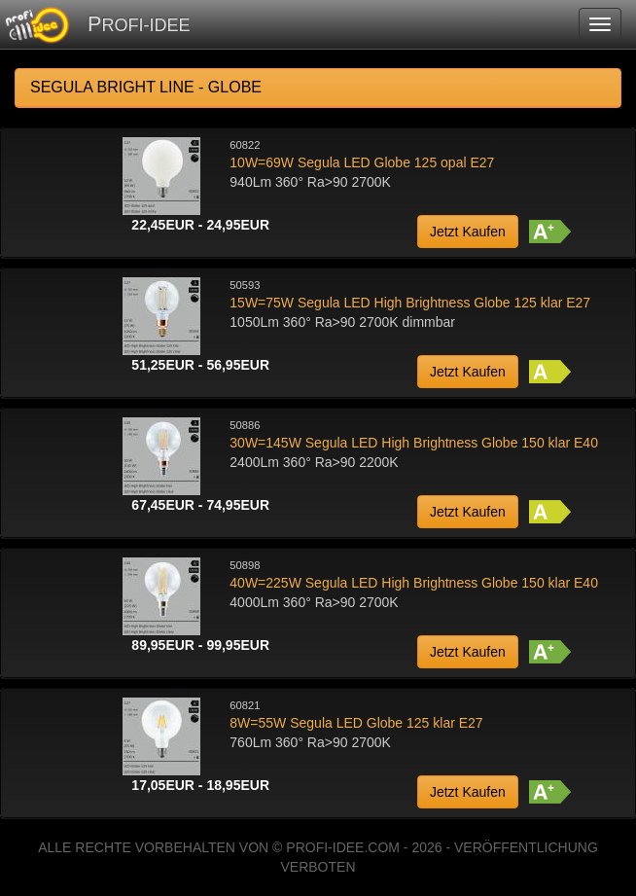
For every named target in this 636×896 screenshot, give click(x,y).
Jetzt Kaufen (468, 231)
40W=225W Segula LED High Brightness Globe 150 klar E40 (414, 583)
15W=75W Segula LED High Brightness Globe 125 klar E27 (410, 302)
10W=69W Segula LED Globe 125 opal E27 (362, 162)
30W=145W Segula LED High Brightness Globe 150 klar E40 (414, 442)
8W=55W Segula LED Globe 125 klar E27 (356, 723)
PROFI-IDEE (139, 24)
